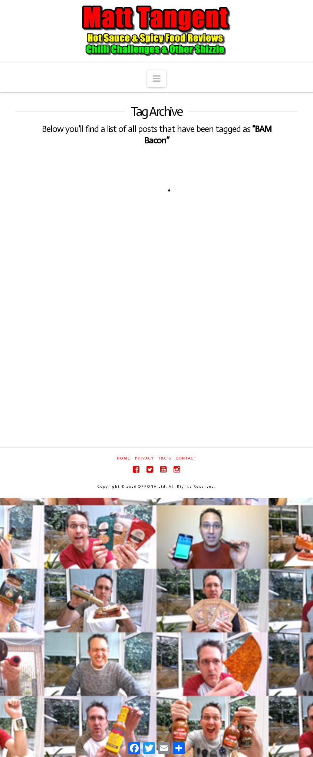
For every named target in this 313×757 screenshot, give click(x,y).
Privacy (144, 458)
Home (124, 458)
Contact (186, 458)
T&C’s (164, 458)
